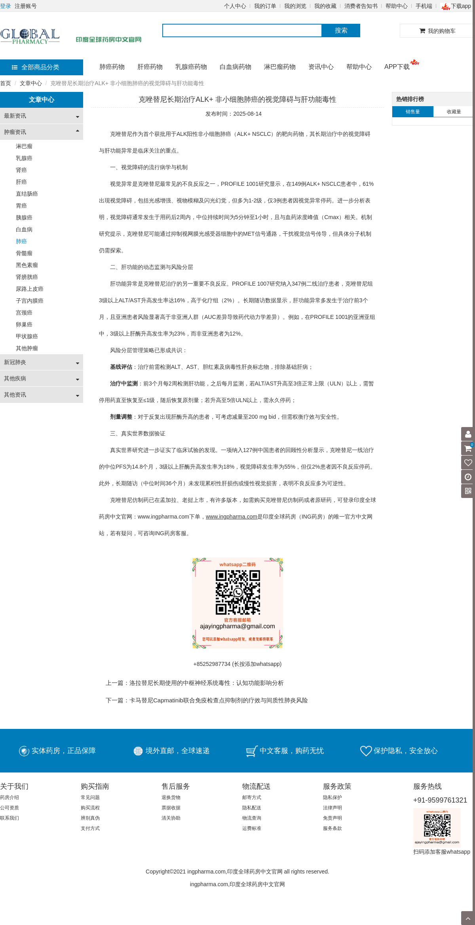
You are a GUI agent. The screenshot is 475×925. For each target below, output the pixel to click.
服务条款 (332, 828)
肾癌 (21, 170)
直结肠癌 (27, 194)
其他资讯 (15, 394)
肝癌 (21, 182)
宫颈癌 (24, 312)
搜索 (341, 30)
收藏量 (454, 111)
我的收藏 (325, 6)
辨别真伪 (90, 818)
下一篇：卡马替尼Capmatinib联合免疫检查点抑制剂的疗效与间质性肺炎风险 (207, 700)
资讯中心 (321, 66)
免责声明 (332, 818)
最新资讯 (15, 116)
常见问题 (90, 797)
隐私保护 (332, 797)
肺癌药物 (112, 66)
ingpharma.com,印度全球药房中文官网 (237, 884)
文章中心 (31, 83)
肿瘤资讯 (15, 132)
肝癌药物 (150, 66)
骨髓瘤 (24, 253)
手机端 (424, 6)
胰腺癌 (24, 217)
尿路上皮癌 (30, 289)
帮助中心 (397, 6)
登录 (5, 6)
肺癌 (21, 241)
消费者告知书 (361, 6)
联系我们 (9, 818)
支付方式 (90, 828)
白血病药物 (235, 66)
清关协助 (171, 818)
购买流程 (90, 808)
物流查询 (251, 818)
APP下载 (397, 66)
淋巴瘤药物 (280, 66)
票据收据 (171, 808)
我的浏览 (295, 6)
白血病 (24, 229)
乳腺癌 (24, 158)
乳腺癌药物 (191, 66)
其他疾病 (15, 378)
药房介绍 (9, 797)
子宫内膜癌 (30, 301)
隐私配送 (251, 808)
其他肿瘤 (27, 348)
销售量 (413, 111)
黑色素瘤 (27, 265)
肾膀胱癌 (27, 277)
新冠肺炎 (15, 362)
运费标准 (251, 828)
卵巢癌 (24, 324)
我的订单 (265, 6)
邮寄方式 (251, 797)
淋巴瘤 (24, 146)
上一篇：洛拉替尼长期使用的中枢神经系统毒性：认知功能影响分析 (195, 682)
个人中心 (235, 6)
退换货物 (171, 797)
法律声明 (332, 808)
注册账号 (26, 6)
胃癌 (21, 205)
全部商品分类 (35, 67)
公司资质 (9, 808)
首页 (5, 83)
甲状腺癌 (27, 336)
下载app (455, 6)
